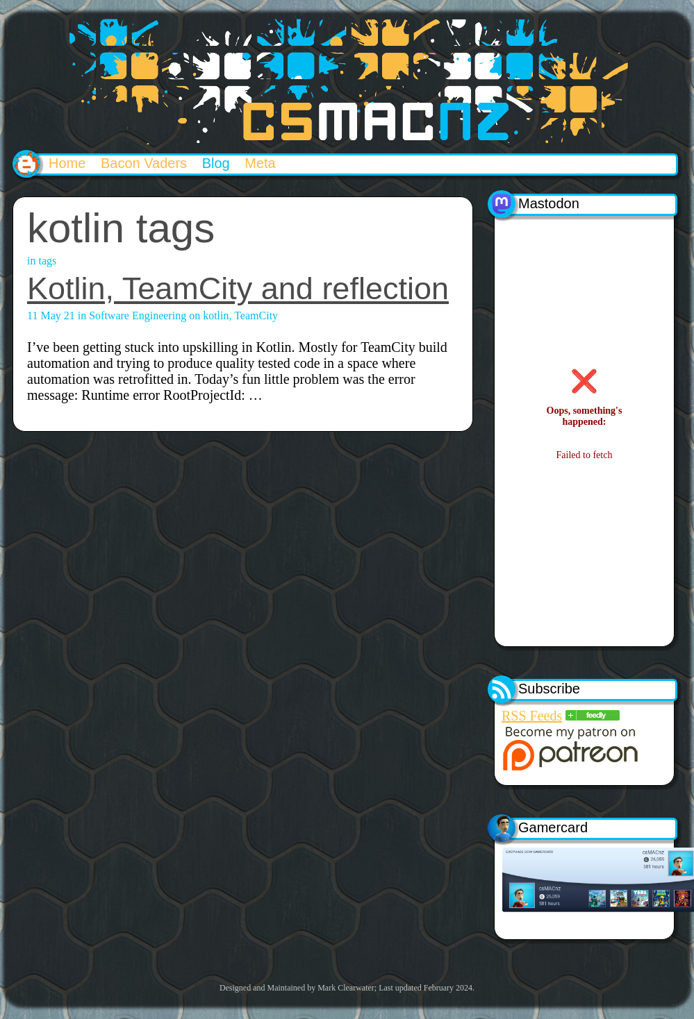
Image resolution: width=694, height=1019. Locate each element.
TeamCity (256, 315)
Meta (260, 163)
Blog (216, 163)
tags (47, 261)
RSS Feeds (532, 715)
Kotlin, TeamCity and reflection (238, 288)
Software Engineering (137, 315)
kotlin (216, 315)
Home (67, 163)
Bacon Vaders (144, 163)
